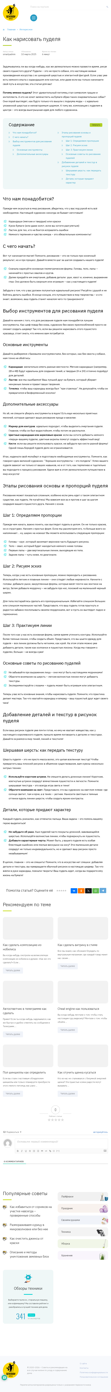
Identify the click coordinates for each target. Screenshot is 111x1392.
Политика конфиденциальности (94, 1372)
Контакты (84, 1367)
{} (54, 1150)
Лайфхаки (80, 1195)
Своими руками (80, 1219)
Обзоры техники (28, 1288)
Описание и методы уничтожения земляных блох (29, 1254)
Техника (80, 1231)
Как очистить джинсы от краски (26, 1240)
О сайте (83, 1363)
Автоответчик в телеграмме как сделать (25, 1010)
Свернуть (96, 124)
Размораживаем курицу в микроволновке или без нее (29, 1226)
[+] (58, 1150)
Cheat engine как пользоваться (78, 1008)
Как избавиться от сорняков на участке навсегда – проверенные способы (31, 1210)
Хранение (80, 1254)
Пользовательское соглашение (94, 1376)
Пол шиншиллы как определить (24, 1072)
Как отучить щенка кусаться (77, 1072)
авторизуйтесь (100, 1131)
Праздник (80, 1207)
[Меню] (33, 17)
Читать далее (13, 969)
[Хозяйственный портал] (11, 12)
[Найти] (106, 8)
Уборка (80, 1242)
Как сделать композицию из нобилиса (22, 946)
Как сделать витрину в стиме (77, 944)
